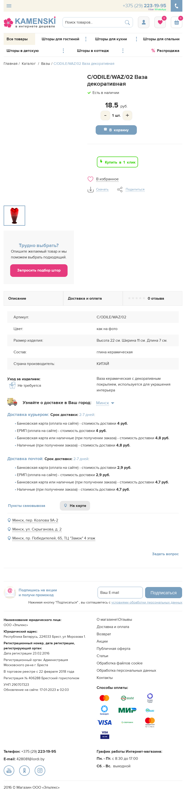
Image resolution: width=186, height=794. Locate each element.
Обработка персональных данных (126, 670)
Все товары (17, 39)
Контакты (105, 677)
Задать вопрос (165, 554)
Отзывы (152, 298)
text (9, 770)
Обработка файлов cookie (120, 663)
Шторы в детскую (23, 50)
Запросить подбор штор (39, 270)
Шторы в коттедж (93, 50)
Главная (11, 63)
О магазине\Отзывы (114, 619)
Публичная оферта (113, 648)
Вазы (46, 63)
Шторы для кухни (111, 39)
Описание (33, 298)
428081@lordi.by (30, 759)
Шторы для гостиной (60, 39)
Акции (102, 641)
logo (30, 22)
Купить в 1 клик (120, 162)
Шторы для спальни (161, 39)
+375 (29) (144, 7)
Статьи (102, 655)
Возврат (104, 634)
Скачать (102, 189)
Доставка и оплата (93, 298)
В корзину (119, 130)
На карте (75, 505)
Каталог (29, 63)
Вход (143, 22)
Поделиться (135, 189)
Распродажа (165, 50)
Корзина (176, 22)
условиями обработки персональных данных (146, 602)
